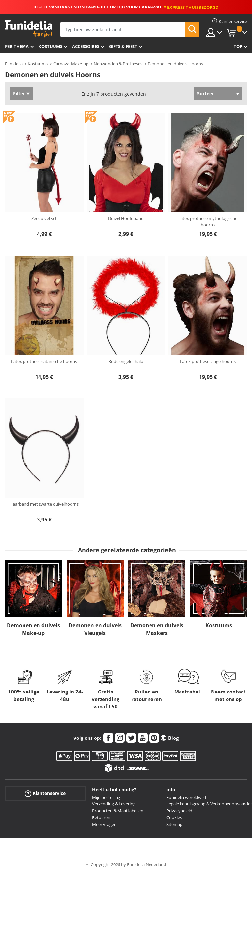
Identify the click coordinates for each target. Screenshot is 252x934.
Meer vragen (104, 824)
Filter (19, 93)
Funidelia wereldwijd (186, 797)
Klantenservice (45, 793)
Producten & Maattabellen (117, 811)
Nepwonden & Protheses (118, 64)
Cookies (174, 817)
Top (238, 46)
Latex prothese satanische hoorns (44, 361)
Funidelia (14, 64)
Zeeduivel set (44, 218)
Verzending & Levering (113, 804)
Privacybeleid (179, 811)
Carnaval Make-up (70, 64)
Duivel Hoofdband (126, 218)
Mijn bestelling (106, 797)
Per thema (17, 46)
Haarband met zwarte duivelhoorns (44, 504)
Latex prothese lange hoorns (208, 361)
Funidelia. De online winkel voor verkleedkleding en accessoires (28, 29)
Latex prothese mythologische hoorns (207, 221)
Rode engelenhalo (125, 361)
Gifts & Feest (123, 46)
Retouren (101, 817)
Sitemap (174, 824)
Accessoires (85, 46)
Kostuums (50, 46)
